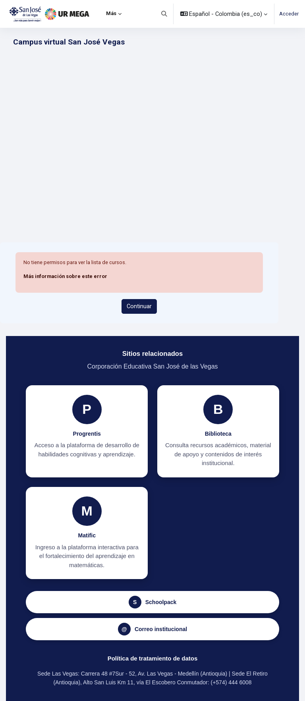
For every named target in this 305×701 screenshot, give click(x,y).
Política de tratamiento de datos (153, 658)
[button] (164, 14)
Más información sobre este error (65, 276)
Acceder (289, 14)
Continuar (139, 306)
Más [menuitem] (111, 13)
